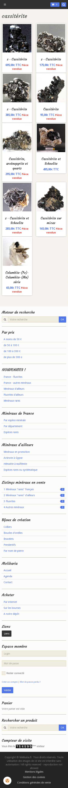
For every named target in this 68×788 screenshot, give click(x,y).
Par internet (10, 601)
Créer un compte (10, 682)
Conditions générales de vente (34, 782)
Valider (7, 690)
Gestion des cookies (34, 777)
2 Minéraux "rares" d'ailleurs (34, 495)
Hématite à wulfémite (15, 463)
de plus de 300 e (13, 357)
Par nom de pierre (14, 550)
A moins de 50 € (13, 339)
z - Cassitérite (17, 59)
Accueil (7, 570)
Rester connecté (13, 673)
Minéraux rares (12, 400)
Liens (6, 633)
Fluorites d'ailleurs (13, 394)
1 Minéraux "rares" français (34, 489)
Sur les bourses (12, 607)
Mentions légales (34, 771)
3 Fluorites (34, 501)
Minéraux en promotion (17, 451)
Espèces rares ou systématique (20, 469)
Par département (13, 426)
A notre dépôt (11, 613)
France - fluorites (13, 376)
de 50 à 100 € (11, 345)
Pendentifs (10, 544)
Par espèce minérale (15, 420)
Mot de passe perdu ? (30, 682)
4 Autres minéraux (34, 507)
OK (62, 319)
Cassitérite (51, 109)
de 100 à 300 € (12, 351)
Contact (8, 582)
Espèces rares (11, 432)
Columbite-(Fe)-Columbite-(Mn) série (17, 277)
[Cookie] (7, 781)
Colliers (8, 526)
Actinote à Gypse (13, 457)
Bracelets (9, 538)
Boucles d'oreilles (13, 532)
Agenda (8, 576)
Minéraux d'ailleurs (14, 388)
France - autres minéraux (17, 382)
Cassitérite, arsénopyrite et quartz (17, 163)
